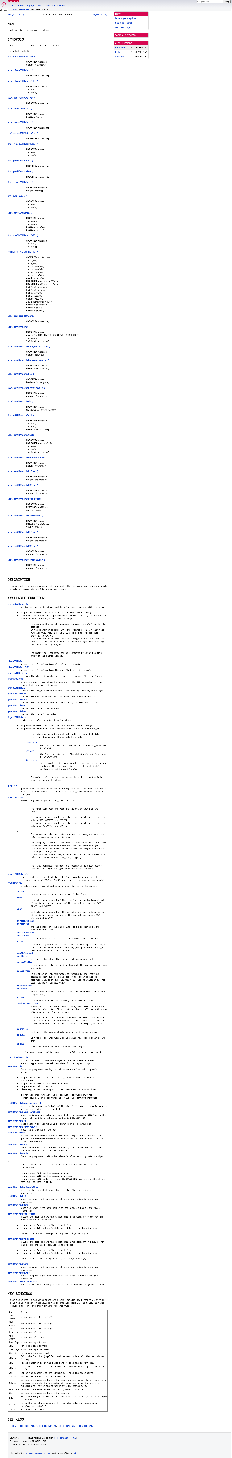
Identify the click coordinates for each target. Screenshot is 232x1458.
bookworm (14, 9)
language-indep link (125, 18)
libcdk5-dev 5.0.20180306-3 (65, 1438)
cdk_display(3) (47, 1425)
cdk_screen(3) (87, 1425)
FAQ (40, 5)
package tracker (123, 22)
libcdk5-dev (25, 9)
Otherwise (31, 760)
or (34, 742)
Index (12, 5)
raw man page (122, 27)
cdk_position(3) (67, 1425)
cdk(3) (13, 1425)
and (25, 921)
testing (118, 52)
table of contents (125, 35)
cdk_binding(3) (28, 1425)
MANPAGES (13, 1)
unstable (119, 56)
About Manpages (26, 5)
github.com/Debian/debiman (38, 1453)
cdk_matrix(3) (16, 14)
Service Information (55, 5)
